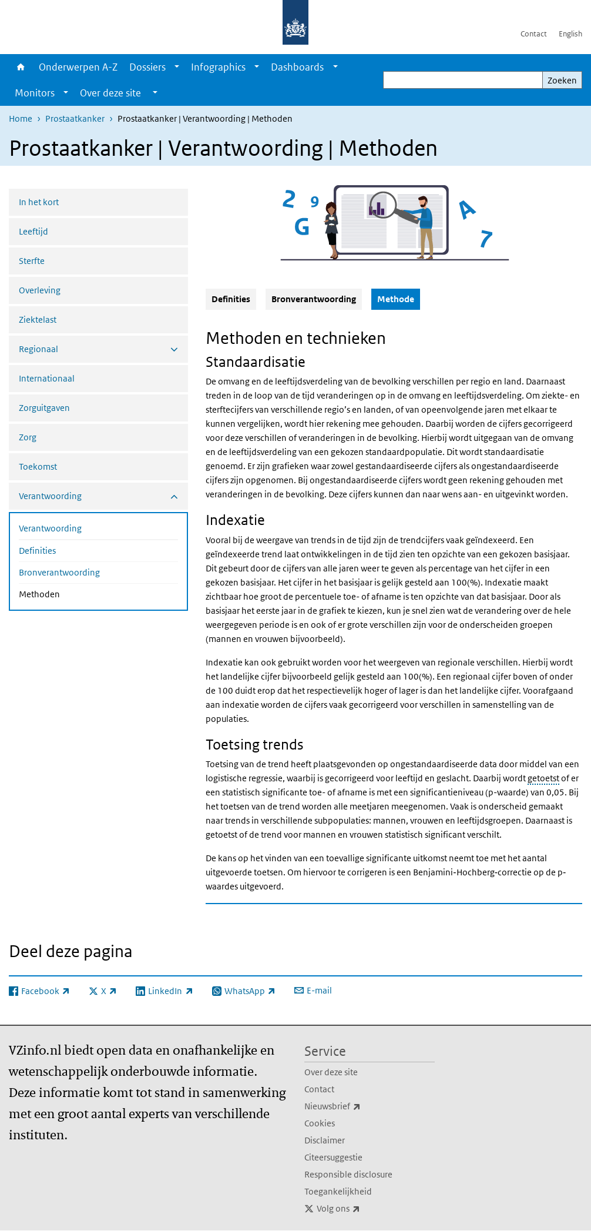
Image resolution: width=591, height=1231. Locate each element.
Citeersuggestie (333, 1157)
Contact (534, 34)
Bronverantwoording (59, 572)
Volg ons (364, 1209)
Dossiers (147, 67)
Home (21, 67)
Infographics (218, 67)
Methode (398, 299)
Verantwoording (50, 528)
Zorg (27, 437)
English (570, 34)
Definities (37, 550)
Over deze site (331, 1072)
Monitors (35, 92)
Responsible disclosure (348, 1174)
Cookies (319, 1123)
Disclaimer (324, 1140)
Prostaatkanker (75, 118)
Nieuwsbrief (358, 1106)
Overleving (40, 290)
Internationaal (47, 378)
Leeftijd (33, 231)
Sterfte (32, 260)
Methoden (70, 593)
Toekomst (38, 466)
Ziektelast (37, 319)
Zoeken (562, 80)
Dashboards (297, 67)
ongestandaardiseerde (434, 764)
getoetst (543, 778)
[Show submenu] (177, 67)
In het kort (39, 202)
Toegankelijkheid (338, 1191)
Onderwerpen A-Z (78, 67)
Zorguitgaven (44, 407)
